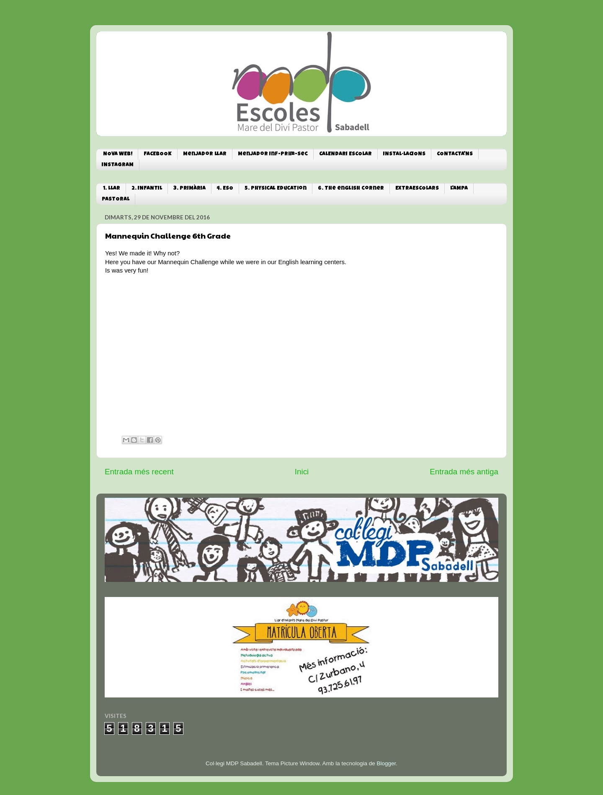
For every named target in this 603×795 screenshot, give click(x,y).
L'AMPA (459, 188)
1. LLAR (111, 188)
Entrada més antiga (464, 471)
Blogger (386, 763)
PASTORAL (115, 199)
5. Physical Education (276, 188)
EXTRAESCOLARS (417, 188)
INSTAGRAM (118, 165)
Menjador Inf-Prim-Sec (273, 154)
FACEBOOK (158, 154)
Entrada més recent (139, 471)
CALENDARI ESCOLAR (345, 154)
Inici (302, 471)
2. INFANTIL (146, 188)
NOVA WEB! (117, 154)
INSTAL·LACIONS (404, 154)
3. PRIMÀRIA (189, 188)
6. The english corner (351, 188)
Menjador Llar (205, 154)
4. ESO (225, 188)
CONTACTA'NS (455, 154)
